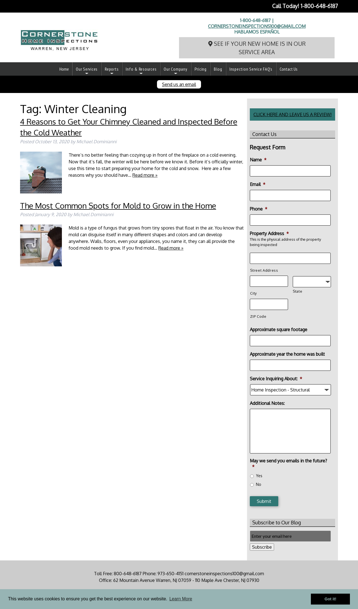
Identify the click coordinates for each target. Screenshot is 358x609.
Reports (111, 69)
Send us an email (179, 84)
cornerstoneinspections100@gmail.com (257, 26)
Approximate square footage (278, 329)
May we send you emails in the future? (288, 463)
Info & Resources (141, 69)
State (297, 291)
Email (257, 184)
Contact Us (288, 69)
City (253, 293)
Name (258, 160)
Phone (258, 209)
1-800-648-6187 (319, 6)
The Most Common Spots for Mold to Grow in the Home (118, 205)
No (258, 484)
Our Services (87, 69)
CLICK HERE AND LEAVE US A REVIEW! (292, 114)
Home (64, 69)
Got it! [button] (330, 599)
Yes (259, 475)
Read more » (145, 175)
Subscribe (262, 547)
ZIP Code (258, 316)
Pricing (201, 69)
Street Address (264, 270)
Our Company (175, 69)
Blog (218, 69)
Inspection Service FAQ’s (250, 69)
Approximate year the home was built (287, 354)
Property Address (269, 233)
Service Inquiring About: (276, 378)
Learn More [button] (180, 598)
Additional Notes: (267, 403)
